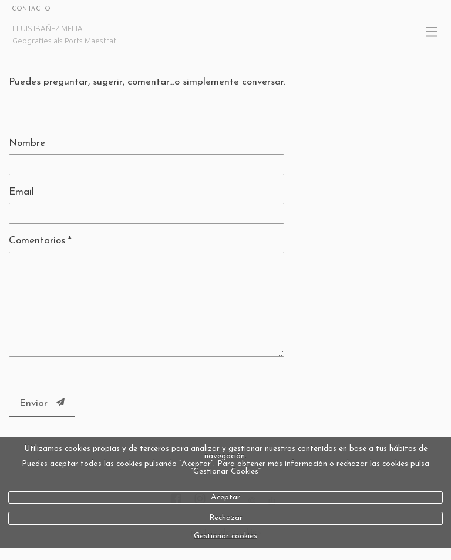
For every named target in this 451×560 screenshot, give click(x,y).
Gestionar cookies (225, 536)
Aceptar (225, 497)
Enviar (42, 403)
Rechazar (226, 518)
